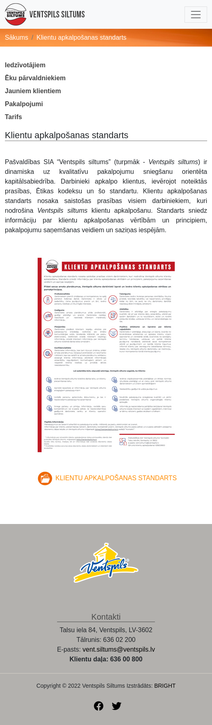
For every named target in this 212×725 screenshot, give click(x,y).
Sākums (16, 37)
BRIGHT (165, 685)
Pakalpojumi (24, 104)
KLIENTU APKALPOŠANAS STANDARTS (116, 478)
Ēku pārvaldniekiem (35, 78)
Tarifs (13, 116)
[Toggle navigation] (195, 14)
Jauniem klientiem (33, 91)
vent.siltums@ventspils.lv (119, 649)
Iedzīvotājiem (25, 65)
